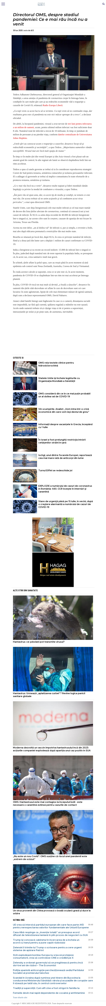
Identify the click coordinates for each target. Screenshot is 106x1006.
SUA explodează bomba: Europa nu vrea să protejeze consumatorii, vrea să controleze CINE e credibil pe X (43, 956)
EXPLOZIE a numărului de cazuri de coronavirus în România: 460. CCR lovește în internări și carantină (65, 489)
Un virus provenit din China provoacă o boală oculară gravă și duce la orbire (52, 912)
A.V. (32, 30)
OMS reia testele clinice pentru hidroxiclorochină (56, 364)
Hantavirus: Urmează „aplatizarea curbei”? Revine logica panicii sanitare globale (49, 695)
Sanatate (32, 590)
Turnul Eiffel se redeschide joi (55, 470)
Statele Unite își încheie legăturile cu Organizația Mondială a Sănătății (59, 379)
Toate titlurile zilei (20, 997)
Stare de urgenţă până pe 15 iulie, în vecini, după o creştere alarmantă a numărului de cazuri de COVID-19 (65, 504)
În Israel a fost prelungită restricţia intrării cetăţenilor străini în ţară (62, 441)
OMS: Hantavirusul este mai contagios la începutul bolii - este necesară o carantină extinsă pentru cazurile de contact (47, 803)
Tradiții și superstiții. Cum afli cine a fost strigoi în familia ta (46, 988)
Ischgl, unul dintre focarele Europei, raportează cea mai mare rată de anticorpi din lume (65, 456)
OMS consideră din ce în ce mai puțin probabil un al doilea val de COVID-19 (64, 395)
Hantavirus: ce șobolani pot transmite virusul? (39, 642)
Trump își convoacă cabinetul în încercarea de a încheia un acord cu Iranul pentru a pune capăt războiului (46, 941)
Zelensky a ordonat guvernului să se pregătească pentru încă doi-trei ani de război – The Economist (48, 964)
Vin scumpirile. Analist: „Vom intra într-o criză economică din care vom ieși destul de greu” (63, 410)
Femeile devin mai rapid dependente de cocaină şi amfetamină (49, 993)
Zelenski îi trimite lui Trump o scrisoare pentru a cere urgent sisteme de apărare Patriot (47, 949)
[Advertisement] (53, 335)
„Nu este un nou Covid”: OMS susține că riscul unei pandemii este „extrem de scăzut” (50, 858)
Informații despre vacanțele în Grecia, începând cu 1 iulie (65, 426)
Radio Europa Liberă (53, 105)
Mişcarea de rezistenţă (53, 4)
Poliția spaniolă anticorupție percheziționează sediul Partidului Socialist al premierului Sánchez (48, 971)
